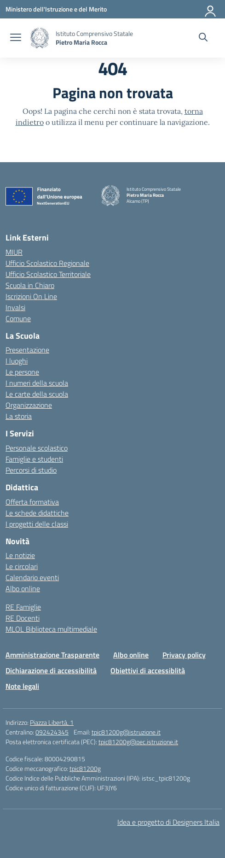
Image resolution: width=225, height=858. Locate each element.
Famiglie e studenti (34, 458)
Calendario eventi (32, 577)
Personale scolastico (37, 447)
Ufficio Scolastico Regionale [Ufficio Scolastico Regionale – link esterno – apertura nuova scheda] (47, 263)
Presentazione (27, 349)
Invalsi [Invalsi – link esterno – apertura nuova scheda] (15, 307)
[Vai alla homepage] (39, 38)
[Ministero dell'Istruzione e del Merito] (56, 9)
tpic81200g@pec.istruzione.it (138, 741)
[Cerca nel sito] (203, 38)
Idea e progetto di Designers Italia (168, 822)
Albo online (23, 588)
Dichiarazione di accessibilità (51, 670)
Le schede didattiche (37, 512)
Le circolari (22, 566)
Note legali (22, 686)
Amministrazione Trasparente (52, 654)
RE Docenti (23, 617)
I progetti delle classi (37, 523)
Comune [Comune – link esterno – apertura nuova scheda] (18, 318)
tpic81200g (85, 768)
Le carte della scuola (37, 394)
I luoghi (17, 360)
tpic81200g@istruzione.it (126, 732)
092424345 (52, 732)
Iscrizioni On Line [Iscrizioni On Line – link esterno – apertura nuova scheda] (31, 296)
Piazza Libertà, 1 (52, 722)
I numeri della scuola (37, 382)
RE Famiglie (23, 606)
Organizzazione (29, 405)
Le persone (22, 371)
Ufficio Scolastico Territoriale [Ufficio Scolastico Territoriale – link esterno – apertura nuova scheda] (48, 274)
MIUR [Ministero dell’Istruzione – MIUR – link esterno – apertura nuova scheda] (14, 252)
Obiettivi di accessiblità (147, 670)
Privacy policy (184, 654)
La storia (19, 416)
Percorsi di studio (31, 470)
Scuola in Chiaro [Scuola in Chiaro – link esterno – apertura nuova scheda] (30, 285)
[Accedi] (210, 9)
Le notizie (20, 555)
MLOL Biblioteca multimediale (51, 629)
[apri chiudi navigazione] (15, 38)
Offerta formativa (32, 501)
